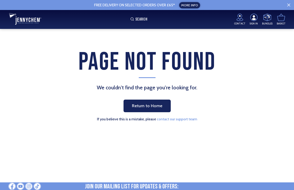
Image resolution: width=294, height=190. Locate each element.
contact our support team (177, 119)
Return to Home (147, 105)
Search (138, 19)
